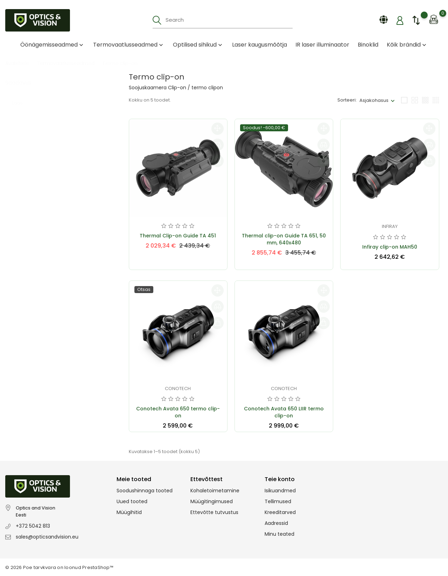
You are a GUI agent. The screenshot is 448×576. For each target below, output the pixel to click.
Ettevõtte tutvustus (214, 512)
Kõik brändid (407, 45)
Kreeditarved (280, 512)
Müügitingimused (211, 501)
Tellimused (278, 501)
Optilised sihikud (198, 45)
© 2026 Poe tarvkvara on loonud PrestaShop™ (59, 567)
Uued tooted (132, 501)
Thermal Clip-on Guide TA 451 (178, 235)
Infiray (390, 226)
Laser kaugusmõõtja (259, 45)
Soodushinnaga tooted (145, 490)
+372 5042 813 (33, 525)
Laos (21, 96)
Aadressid (276, 523)
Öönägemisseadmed (52, 45)
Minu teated (279, 533)
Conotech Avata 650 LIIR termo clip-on (284, 412)
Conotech (178, 388)
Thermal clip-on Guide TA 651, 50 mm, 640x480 (284, 239)
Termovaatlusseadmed (128, 45)
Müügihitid (129, 512)
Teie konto (280, 479)
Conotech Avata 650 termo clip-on (178, 412)
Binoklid (368, 45)
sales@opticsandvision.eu (47, 536)
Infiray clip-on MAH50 (389, 246)
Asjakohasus (373, 100)
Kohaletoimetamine (214, 490)
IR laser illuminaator (322, 45)
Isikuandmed (280, 490)
